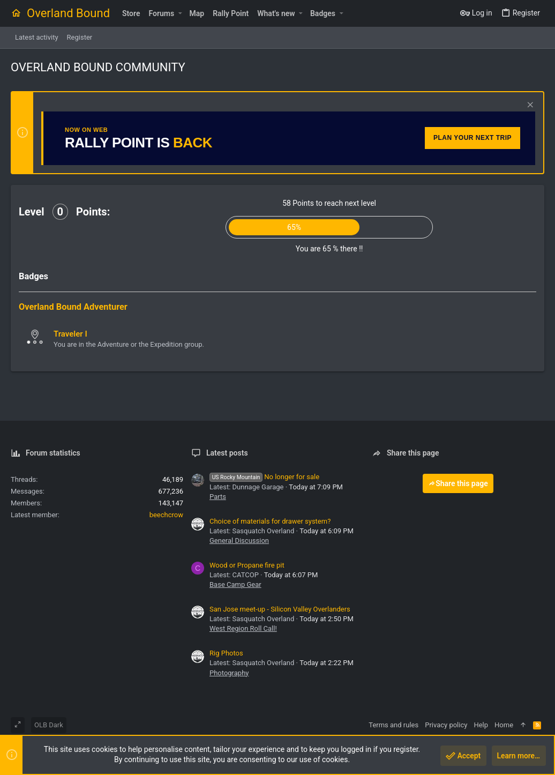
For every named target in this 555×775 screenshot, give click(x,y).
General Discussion (239, 540)
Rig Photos (226, 653)
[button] (180, 13)
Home (503, 725)
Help (481, 725)
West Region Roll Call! (243, 628)
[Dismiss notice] (529, 105)
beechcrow (166, 515)
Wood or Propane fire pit (246, 565)
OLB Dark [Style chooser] (48, 725)
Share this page (458, 483)
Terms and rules (393, 725)
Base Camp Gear (235, 584)
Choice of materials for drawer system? (270, 521)
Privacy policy (446, 725)
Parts (217, 497)
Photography (229, 673)
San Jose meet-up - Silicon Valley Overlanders (279, 609)
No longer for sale (264, 477)
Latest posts (227, 453)
